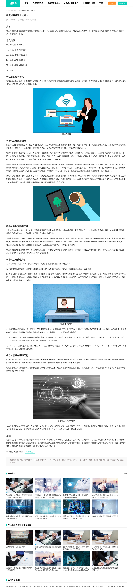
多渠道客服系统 (49, 586)
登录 (112, 3)
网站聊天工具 (60, 586)
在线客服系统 (38, 3)
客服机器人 (30, 452)
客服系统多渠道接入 (24, 586)
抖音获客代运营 (89, 3)
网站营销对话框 (11, 586)
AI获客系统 (120, 586)
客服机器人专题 (16, 11)
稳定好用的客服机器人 (29, 11)
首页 (26, 3)
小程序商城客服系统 (73, 586)
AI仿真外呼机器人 (71, 3)
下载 (101, 3)
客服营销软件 (110, 586)
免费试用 (122, 3)
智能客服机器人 (54, 3)
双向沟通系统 (37, 586)
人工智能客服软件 (98, 586)
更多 (125, 473)
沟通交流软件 (86, 586)
